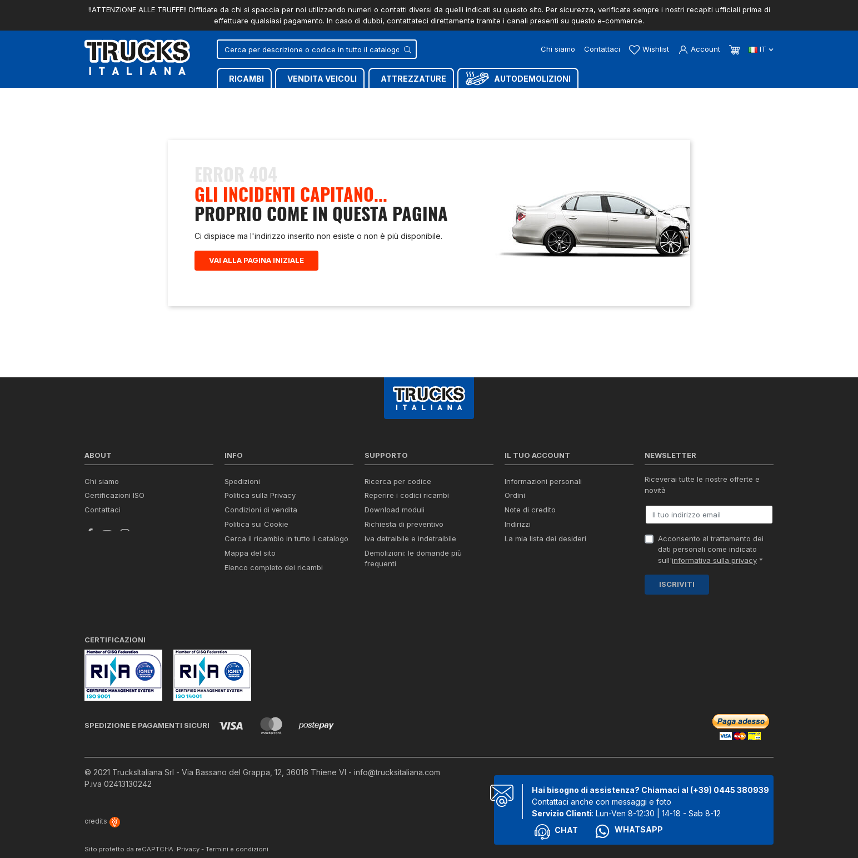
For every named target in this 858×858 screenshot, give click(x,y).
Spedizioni (242, 481)
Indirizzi (518, 524)
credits (102, 808)
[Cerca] (317, 49)
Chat (556, 818)
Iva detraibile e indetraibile (410, 538)
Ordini (515, 495)
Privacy (188, 836)
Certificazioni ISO (114, 495)
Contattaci (602, 48)
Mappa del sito (250, 552)
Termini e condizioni (237, 836)
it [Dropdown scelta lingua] (761, 48)
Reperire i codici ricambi (407, 495)
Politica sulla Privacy (260, 495)
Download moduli (395, 509)
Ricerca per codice (398, 481)
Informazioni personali (543, 481)
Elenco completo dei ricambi (274, 567)
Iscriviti (677, 584)
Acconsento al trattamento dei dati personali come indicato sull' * (711, 549)
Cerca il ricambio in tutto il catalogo (286, 538)
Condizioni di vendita (261, 509)
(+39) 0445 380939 (729, 776)
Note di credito (530, 509)
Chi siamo (558, 48)
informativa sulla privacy (714, 560)
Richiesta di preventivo (404, 524)
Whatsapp (629, 818)
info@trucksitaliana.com (397, 759)
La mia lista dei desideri (545, 538)
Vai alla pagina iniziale (256, 260)
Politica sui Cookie (256, 524)
